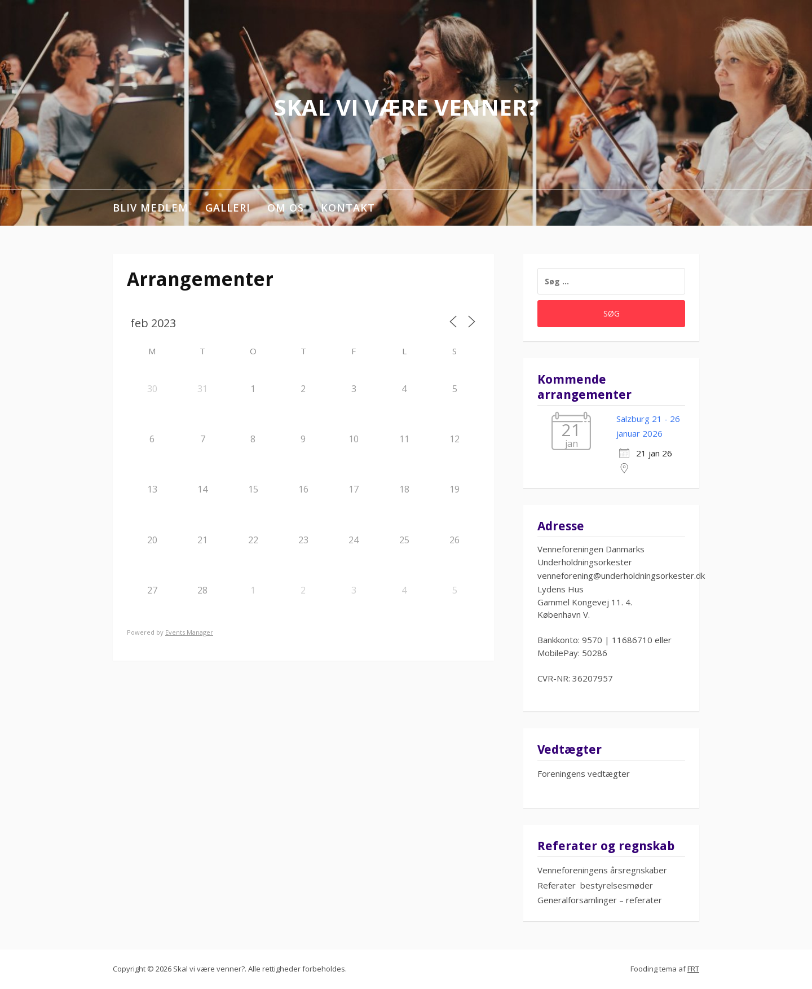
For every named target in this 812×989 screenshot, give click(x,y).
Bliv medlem (150, 207)
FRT (693, 969)
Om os (285, 207)
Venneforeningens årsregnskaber (602, 870)
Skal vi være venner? (406, 106)
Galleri (227, 207)
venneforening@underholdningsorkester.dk (621, 575)
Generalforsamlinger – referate (598, 900)
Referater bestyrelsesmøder (595, 885)
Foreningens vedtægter (583, 773)
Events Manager (189, 632)
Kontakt (348, 207)
